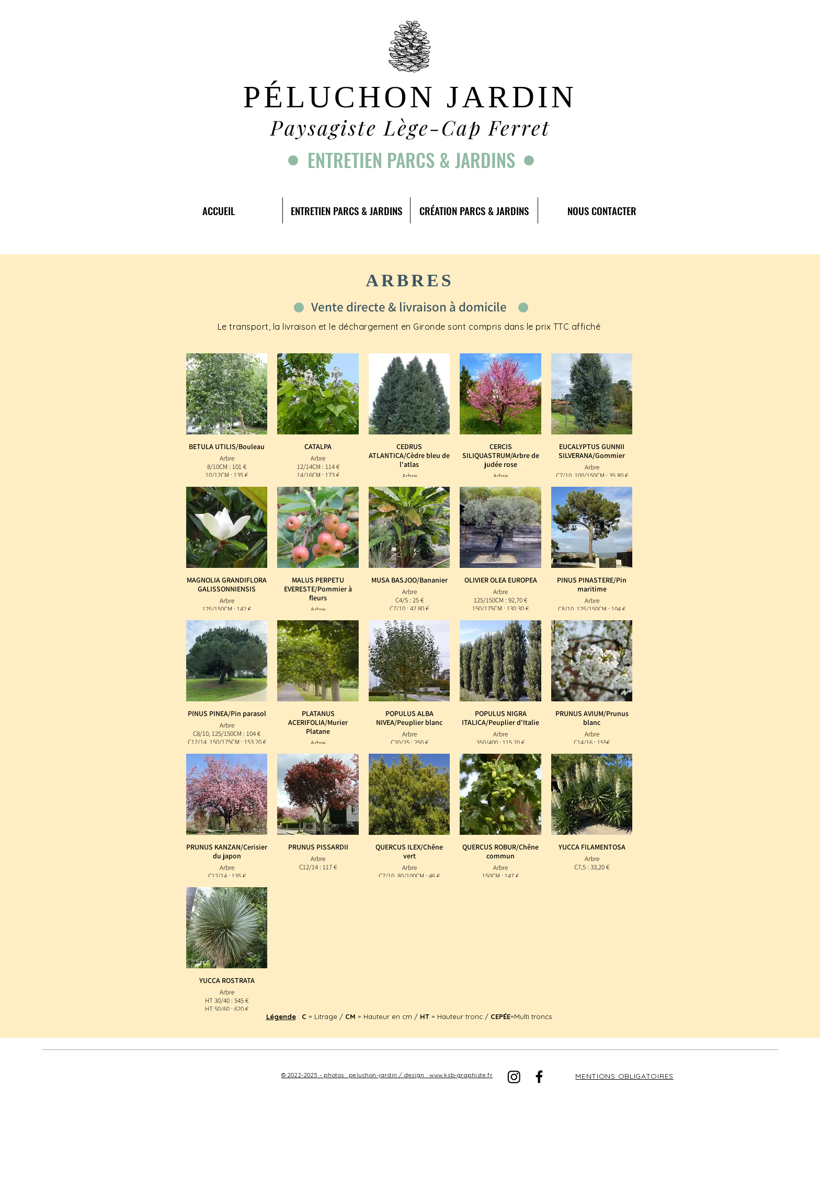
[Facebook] (539, 1076)
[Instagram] (514, 1076)
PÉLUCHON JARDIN (410, 97)
